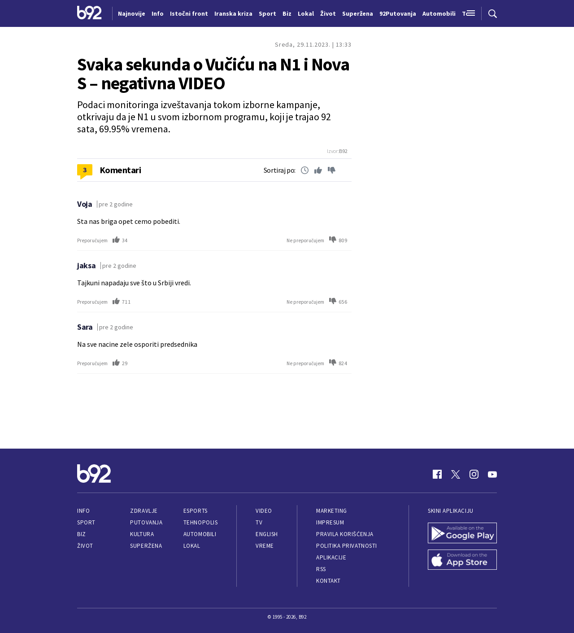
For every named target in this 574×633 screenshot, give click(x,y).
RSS (321, 569)
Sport (86, 522)
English (267, 534)
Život (85, 546)
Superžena (146, 546)
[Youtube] (492, 474)
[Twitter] (455, 474)
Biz (81, 534)
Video (264, 511)
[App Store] (462, 561)
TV (259, 522)
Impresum (330, 522)
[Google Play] (462, 534)
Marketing (331, 511)
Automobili (199, 534)
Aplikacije (331, 557)
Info (83, 511)
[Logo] (89, 13)
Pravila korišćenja (345, 534)
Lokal (191, 546)
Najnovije (131, 13)
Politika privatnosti (346, 546)
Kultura (142, 534)
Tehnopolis (200, 522)
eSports (195, 511)
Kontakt (328, 581)
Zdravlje (143, 511)
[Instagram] (474, 474)
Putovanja (146, 522)
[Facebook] (437, 474)
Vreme (265, 546)
